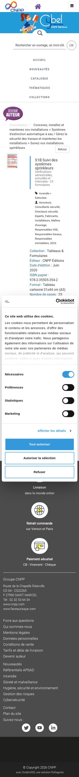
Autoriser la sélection (39, 458)
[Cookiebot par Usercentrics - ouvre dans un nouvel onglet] (56, 301)
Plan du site (12, 714)
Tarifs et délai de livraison (23, 650)
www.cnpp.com (13, 604)
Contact (9, 708)
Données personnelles (20, 639)
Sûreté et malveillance (20, 682)
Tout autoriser (39, 444)
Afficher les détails (51, 430)
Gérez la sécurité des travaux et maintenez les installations (38, 138)
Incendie (9, 676)
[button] (39, 78)
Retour (62, 149)
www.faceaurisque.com (19, 609)
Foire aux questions (18, 621)
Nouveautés (12, 664)
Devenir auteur (14, 656)
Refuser (40, 472)
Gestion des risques (18, 694)
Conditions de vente (18, 644)
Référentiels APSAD (18, 670)
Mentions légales (16, 633)
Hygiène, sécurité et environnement (30, 688)
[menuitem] (12, 160)
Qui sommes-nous (17, 627)
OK (71, 45)
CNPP (52, 767)
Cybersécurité (14, 700)
